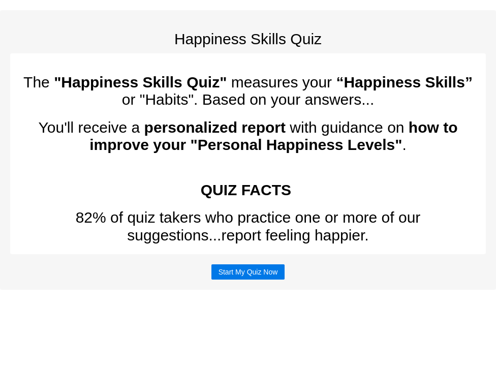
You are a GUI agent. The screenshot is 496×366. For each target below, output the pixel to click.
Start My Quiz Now (248, 272)
